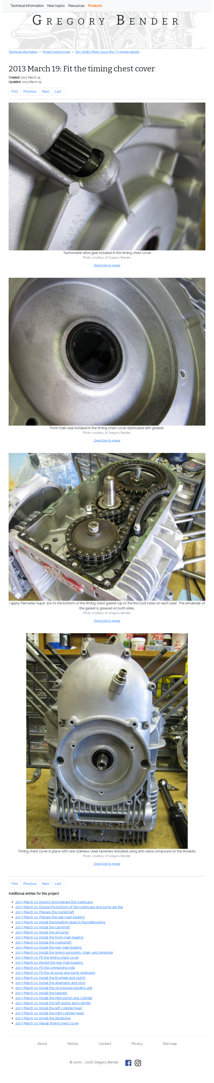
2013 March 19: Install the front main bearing (49, 937)
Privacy (137, 1044)
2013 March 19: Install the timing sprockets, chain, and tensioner (64, 953)
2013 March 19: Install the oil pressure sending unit (53, 988)
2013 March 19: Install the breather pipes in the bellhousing (60, 922)
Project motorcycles (56, 51)
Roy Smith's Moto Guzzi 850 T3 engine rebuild (107, 51)
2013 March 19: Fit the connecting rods (45, 968)
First (14, 91)
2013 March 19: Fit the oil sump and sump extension (55, 973)
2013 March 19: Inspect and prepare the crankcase (54, 902)
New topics (56, 6)
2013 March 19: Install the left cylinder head (48, 1008)
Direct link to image (107, 265)
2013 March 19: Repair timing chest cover (47, 1023)
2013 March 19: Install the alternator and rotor (50, 983)
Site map (170, 1044)
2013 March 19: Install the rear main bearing (48, 947)
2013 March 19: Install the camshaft (42, 927)
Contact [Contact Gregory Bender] (105, 1044)
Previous (30, 91)
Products (95, 6)
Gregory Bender (107, 20)
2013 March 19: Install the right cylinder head (49, 1013)
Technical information (27, 6)
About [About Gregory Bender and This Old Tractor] (42, 1044)
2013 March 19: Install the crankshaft (43, 942)
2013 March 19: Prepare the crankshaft (44, 912)
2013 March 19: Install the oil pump (42, 932)
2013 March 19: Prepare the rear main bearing (50, 917)
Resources (76, 6)
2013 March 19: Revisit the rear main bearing (49, 963)
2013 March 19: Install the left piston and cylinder (53, 1003)
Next (45, 91)
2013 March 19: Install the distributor (43, 1018)
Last (57, 91)
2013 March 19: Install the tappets (41, 993)
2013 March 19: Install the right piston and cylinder (53, 998)
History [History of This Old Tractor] (72, 1044)
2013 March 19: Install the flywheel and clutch (50, 978)
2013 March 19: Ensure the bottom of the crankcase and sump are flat (69, 907)
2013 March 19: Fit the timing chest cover (47, 958)
